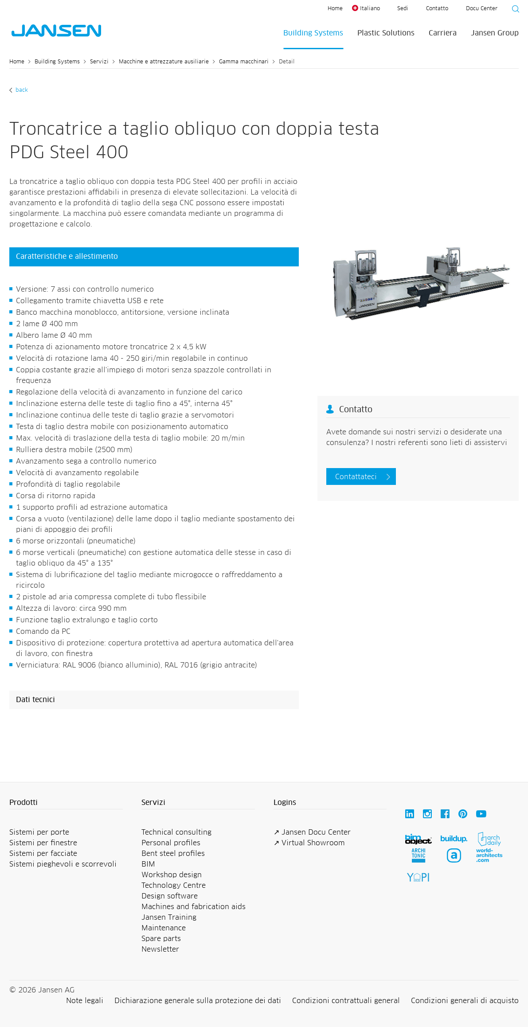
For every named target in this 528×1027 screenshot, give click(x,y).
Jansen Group (495, 33)
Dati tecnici (35, 699)
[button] (66, 803)
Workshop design (171, 875)
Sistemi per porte (39, 832)
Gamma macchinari (244, 62)
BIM (148, 864)
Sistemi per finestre (43, 843)
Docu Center (481, 9)
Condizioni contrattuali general (346, 1000)
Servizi (99, 62)
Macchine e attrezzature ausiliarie (164, 62)
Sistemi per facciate (43, 853)
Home (335, 9)
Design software (169, 896)
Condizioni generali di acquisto (465, 1000)
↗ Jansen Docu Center (312, 832)
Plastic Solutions (386, 33)
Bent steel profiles (173, 853)
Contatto (437, 9)
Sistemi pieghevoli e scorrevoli (63, 864)
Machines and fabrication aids (193, 906)
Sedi (402, 9)
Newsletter (160, 949)
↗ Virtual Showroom (309, 843)
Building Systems (313, 33)
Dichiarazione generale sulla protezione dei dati (197, 1000)
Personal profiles (170, 843)
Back (21, 90)
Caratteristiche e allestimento (67, 256)
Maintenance (163, 928)
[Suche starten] (513, 10)
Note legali (84, 1000)
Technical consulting (176, 832)
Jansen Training (168, 917)
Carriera (443, 33)
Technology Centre (173, 885)
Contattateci (356, 476)
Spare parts (161, 938)
